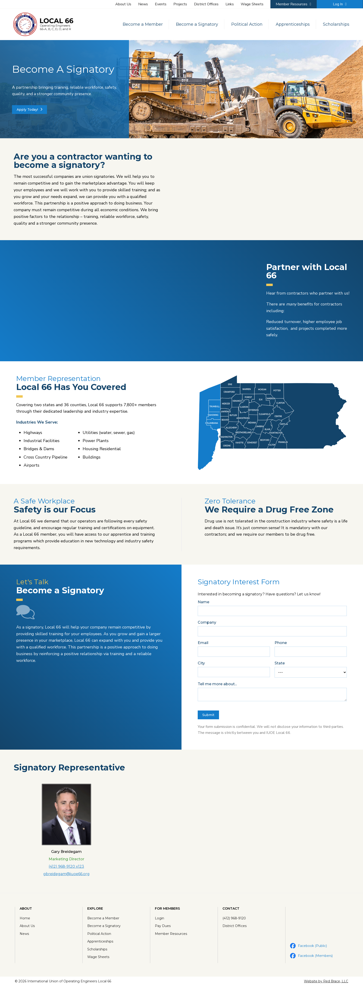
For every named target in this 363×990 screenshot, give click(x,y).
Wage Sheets (252, 4)
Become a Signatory (194, 24)
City (201, 665)
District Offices (206, 4)
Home (26, 921)
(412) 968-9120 (234, 921)
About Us (123, 4)
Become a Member (140, 24)
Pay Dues (163, 928)
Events (160, 4)
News (143, 4)
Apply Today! (29, 110)
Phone (281, 644)
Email (203, 644)
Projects (180, 4)
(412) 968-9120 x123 (66, 868)
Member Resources (293, 4)
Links (229, 4)
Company (207, 624)
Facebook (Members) (310, 958)
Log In (340, 4)
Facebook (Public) (307, 948)
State (280, 665)
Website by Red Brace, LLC (325, 985)
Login (159, 921)
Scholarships (333, 24)
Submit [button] (208, 716)
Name (203, 604)
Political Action (244, 24)
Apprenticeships (290, 24)
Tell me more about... (217, 686)
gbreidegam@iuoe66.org (66, 876)
